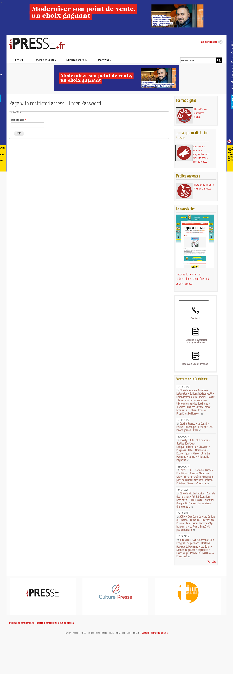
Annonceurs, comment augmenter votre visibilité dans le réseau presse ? (201, 154)
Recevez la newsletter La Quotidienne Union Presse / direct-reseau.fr (192, 279)
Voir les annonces (202, 188)
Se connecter (209, 41)
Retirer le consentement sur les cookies (55, 622)
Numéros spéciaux (76, 60)
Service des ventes (45, 60)
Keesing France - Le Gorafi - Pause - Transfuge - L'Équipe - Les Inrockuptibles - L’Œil (194, 427)
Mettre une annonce (204, 184)
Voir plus (212, 561)
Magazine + (104, 60)
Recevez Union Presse (195, 364)
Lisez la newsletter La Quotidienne (196, 341)
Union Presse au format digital (200, 113)
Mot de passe (17, 119)
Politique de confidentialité (21, 622)
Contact (195, 318)
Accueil (19, 60)
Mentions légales (159, 632)
